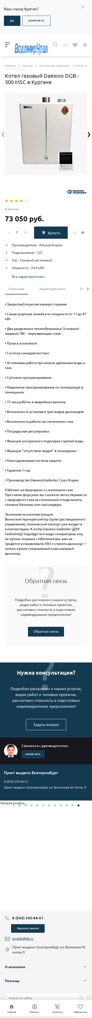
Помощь (12, 981)
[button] (14, 805)
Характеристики (52, 289)
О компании (15, 967)
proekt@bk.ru (22, 939)
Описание (17, 289)
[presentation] (3, 133)
